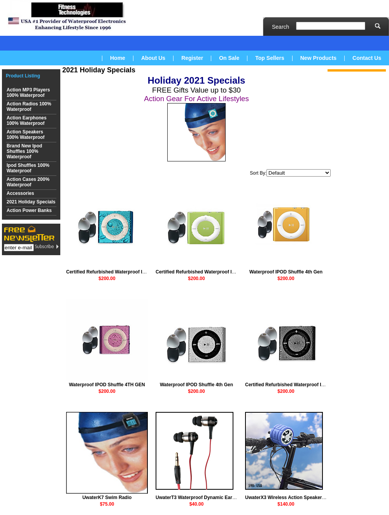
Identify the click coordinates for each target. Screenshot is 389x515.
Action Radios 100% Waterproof (29, 106)
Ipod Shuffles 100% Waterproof (28, 168)
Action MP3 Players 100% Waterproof (28, 92)
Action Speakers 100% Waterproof (26, 134)
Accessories (20, 193)
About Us (153, 58)
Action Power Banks (29, 210)
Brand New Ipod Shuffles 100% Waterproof (24, 151)
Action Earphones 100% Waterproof (27, 120)
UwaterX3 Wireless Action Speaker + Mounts (294, 497)
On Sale (229, 58)
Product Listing (23, 76)
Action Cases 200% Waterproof (28, 182)
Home (117, 58)
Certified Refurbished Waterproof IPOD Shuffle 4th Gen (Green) (226, 272)
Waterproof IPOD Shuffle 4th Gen (285, 272)
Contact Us (366, 58)
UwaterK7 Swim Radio (107, 497)
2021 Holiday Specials (31, 202)
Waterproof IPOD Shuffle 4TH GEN (107, 384)
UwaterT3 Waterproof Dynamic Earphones (202, 497)
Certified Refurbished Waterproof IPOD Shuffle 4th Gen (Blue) (134, 272)
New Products (318, 58)
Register (192, 58)
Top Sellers (269, 58)
